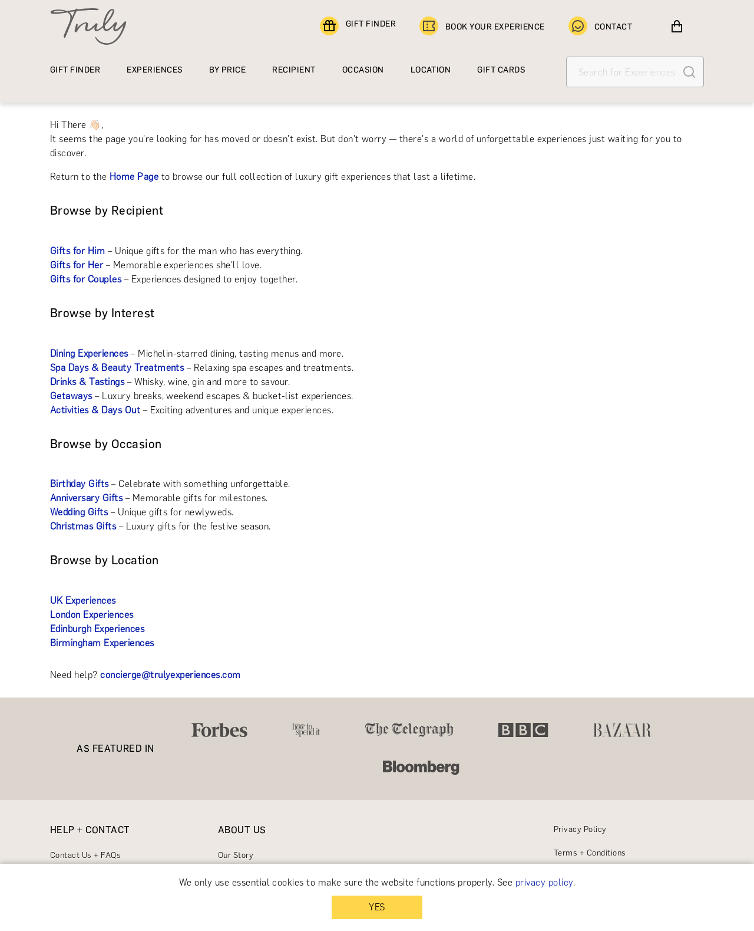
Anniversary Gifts (86, 498)
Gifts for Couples (85, 279)
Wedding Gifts (79, 512)
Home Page (134, 176)
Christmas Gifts (83, 526)
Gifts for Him (77, 250)
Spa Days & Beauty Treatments (117, 367)
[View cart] (677, 26)
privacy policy (544, 882)
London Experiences (92, 614)
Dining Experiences (89, 353)
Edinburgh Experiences (97, 628)
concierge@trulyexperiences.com (170, 674)
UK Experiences (83, 600)
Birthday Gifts (79, 483)
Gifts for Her (76, 265)
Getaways (71, 396)
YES (377, 907)
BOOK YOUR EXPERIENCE (482, 26)
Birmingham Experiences (102, 643)
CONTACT (600, 26)
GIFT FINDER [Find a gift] (358, 26)
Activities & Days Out (95, 410)
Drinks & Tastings (87, 381)
